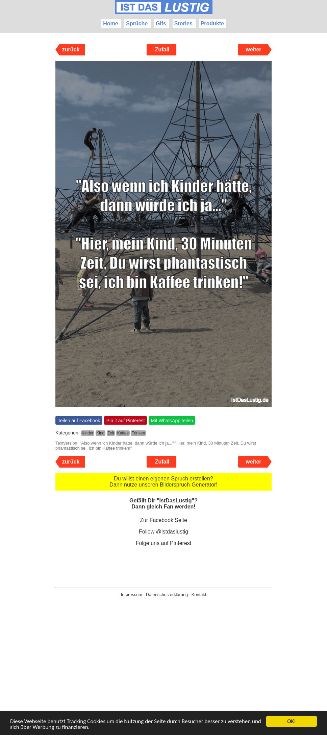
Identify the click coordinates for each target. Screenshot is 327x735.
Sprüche (137, 23)
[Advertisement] (163, 677)
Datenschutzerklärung (167, 594)
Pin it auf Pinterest (125, 420)
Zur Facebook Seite (163, 520)
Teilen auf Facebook (79, 420)
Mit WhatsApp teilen (172, 420)
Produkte (212, 23)
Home (110, 23)
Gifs (161, 23)
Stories (183, 23)
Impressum (131, 594)
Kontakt (199, 594)
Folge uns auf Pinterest (164, 543)
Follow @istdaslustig (163, 532)
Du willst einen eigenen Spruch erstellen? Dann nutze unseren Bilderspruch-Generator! (163, 482)
